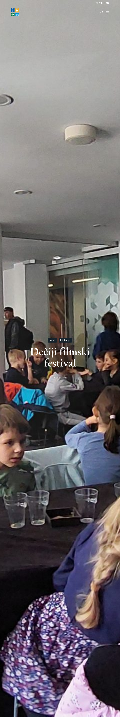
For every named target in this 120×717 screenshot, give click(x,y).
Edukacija (65, 340)
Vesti (52, 340)
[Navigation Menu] (107, 12)
